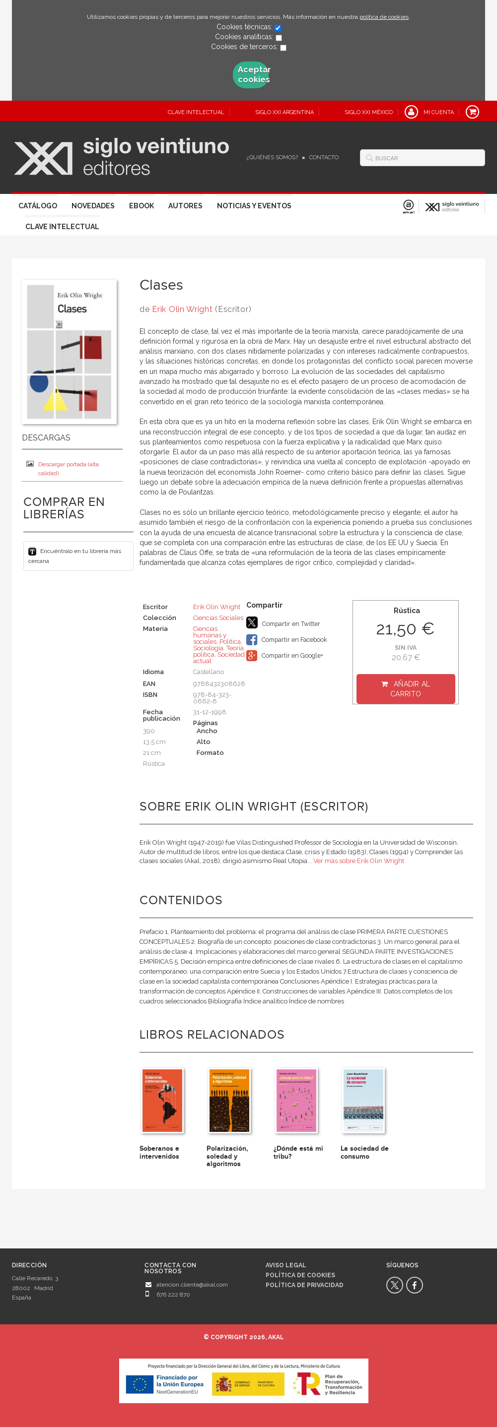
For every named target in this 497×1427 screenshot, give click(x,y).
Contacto (324, 157)
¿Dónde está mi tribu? (298, 1152)
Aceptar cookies (253, 74)
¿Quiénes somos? (272, 157)
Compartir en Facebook (286, 639)
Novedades (93, 206)
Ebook (141, 206)
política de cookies (384, 16)
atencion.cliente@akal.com (192, 1284)
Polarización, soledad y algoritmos (227, 1156)
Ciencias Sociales (218, 618)
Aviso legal (286, 1265)
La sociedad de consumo (365, 1152)
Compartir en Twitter (283, 622)
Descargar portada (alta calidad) (62, 468)
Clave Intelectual (62, 227)
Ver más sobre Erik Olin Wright (358, 861)
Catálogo (37, 206)
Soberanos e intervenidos (159, 1152)
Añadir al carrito (410, 689)
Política (230, 641)
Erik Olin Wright (182, 309)
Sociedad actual (219, 658)
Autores (185, 206)
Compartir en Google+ (284, 655)
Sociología (208, 648)
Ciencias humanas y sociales (209, 635)
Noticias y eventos (254, 206)
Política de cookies (300, 1275)
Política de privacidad (305, 1285)
